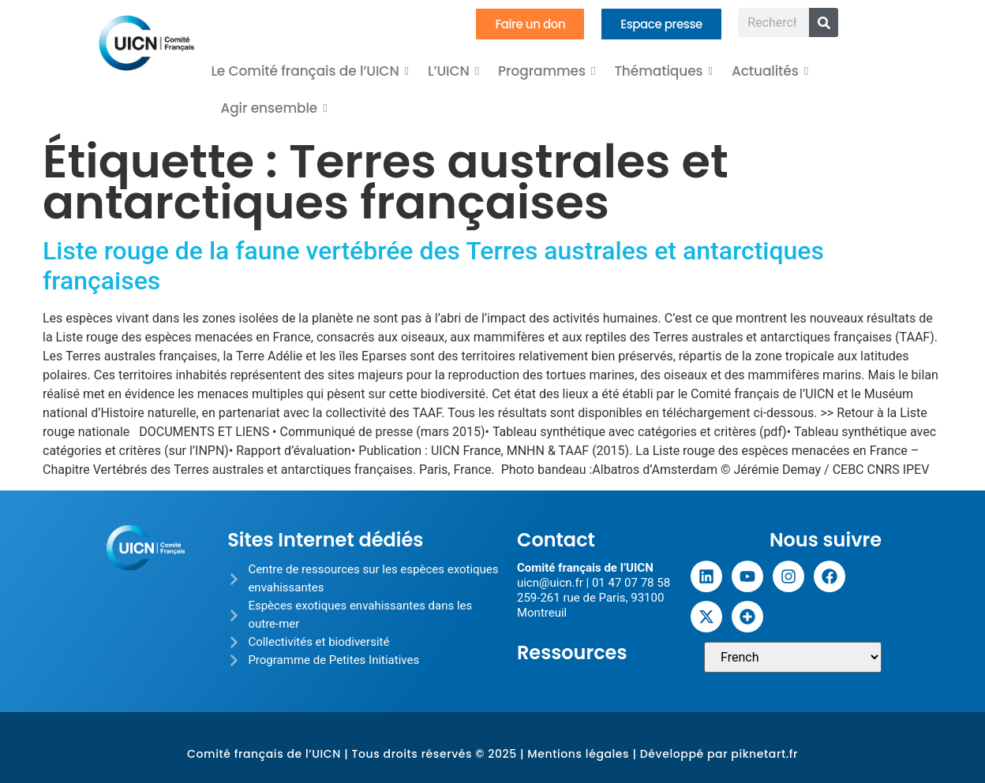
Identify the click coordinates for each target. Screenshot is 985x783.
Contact (556, 540)
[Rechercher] (823, 22)
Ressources (572, 652)
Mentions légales (578, 754)
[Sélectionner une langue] (793, 657)
